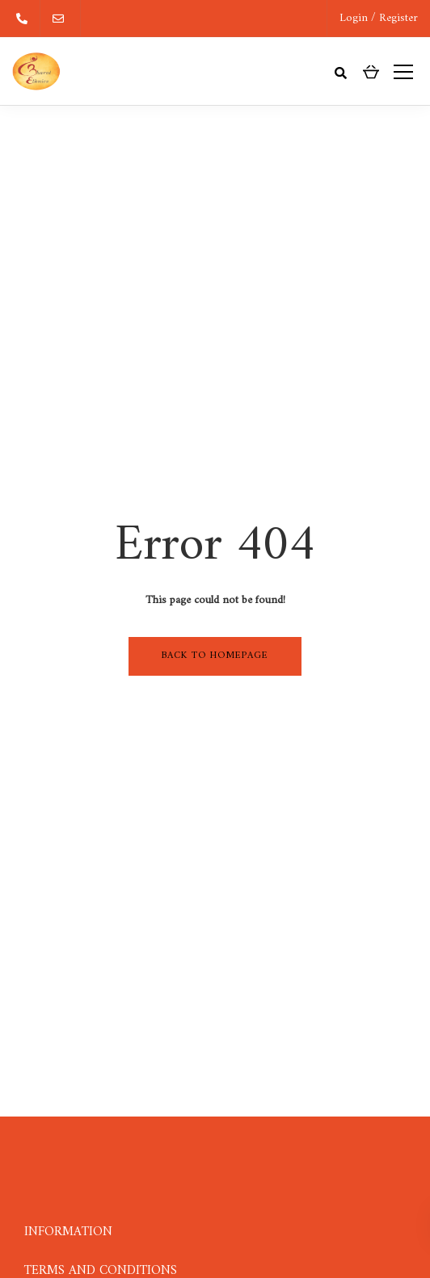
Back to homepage (215, 655)
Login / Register (378, 18)
